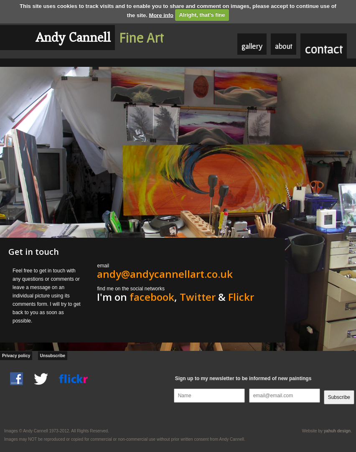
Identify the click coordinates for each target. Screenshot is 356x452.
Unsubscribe (53, 355)
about (283, 46)
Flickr (241, 297)
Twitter (198, 297)
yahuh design (337, 431)
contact (324, 49)
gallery (252, 46)
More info (161, 15)
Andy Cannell (73, 37)
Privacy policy (16, 355)
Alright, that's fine (202, 15)
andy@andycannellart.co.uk (165, 274)
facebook (152, 297)
